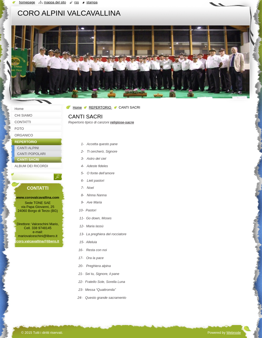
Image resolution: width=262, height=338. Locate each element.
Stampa (91, 2)
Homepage (27, 2)
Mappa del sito (55, 2)
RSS (76, 2)
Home (77, 107)
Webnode (233, 333)
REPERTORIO (100, 107)
